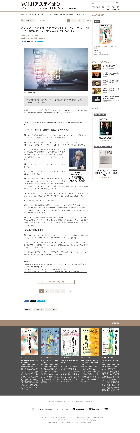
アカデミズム (38, 309)
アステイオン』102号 (36, 110)
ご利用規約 (59, 401)
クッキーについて (68, 401)
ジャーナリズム (50, 309)
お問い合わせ (51, 401)
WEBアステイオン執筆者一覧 (110, 9)
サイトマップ (89, 401)
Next (88, 20)
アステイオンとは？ (113, 7)
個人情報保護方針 (79, 401)
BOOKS (27, 309)
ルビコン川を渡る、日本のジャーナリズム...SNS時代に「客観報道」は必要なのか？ (56, 122)
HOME (22, 14)
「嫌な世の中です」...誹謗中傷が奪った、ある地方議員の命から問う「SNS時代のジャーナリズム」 (56, 269)
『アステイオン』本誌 (98, 7)
